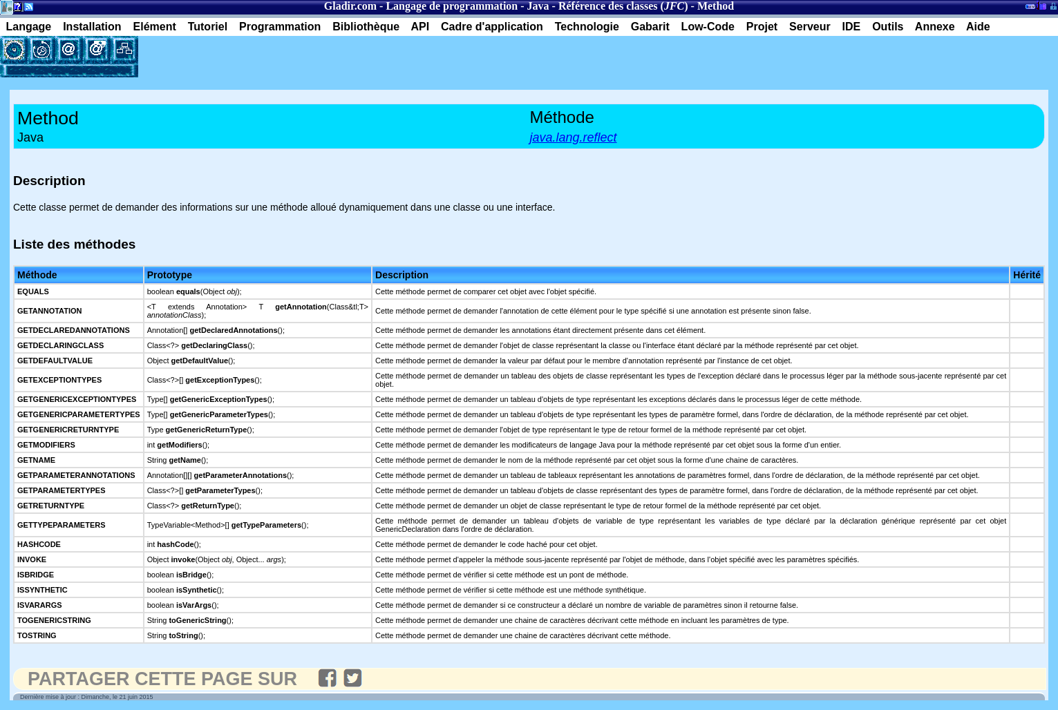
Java (538, 6)
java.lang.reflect (573, 137)
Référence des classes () (623, 6)
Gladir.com (350, 6)
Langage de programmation (452, 6)
